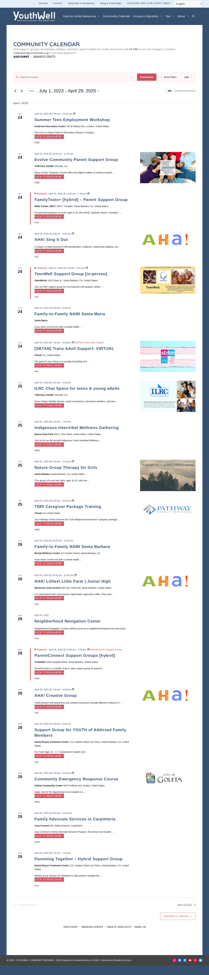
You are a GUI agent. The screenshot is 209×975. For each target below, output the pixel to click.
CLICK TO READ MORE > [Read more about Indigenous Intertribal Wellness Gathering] (49, 454)
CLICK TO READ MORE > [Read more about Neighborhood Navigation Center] (49, 642)
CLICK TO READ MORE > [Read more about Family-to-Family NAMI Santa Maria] (49, 340)
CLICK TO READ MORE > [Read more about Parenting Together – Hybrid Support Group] (49, 889)
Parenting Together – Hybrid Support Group (78, 868)
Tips (170, 16)
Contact (58, 3)
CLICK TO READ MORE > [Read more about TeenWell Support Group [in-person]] (49, 300)
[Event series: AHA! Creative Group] (73, 699)
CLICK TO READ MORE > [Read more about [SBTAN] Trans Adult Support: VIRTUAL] (49, 375)
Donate (43, 3)
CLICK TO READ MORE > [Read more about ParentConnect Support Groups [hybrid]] (49, 682)
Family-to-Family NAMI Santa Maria (69, 323)
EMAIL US (140, 936)
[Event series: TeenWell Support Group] (87, 277)
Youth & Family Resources (82, 16)
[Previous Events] (15, 100)
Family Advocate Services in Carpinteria (74, 828)
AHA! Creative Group (55, 705)
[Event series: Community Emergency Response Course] (73, 782)
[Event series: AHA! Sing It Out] (73, 243)
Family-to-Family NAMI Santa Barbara (72, 556)
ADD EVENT (21, 57)
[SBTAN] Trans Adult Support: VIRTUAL (74, 358)
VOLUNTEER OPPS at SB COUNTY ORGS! (148, 3)
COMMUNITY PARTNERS (42, 969)
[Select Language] (187, 4)
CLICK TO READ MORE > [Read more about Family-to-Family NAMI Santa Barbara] (49, 573)
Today (31, 100)
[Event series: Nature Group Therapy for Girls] (73, 471)
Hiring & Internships (111, 3)
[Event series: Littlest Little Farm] (75, 585)
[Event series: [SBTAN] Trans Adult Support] (88, 352)
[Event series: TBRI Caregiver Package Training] (73, 510)
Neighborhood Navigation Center (67, 631)
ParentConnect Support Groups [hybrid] (74, 665)
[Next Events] (22, 100)
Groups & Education (148, 16)
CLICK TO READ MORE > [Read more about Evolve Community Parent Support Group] (49, 186)
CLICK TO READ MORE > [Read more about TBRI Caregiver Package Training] (49, 533)
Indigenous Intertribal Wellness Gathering (76, 437)
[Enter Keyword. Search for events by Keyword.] (76, 77)
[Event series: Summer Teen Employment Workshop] (74, 123)
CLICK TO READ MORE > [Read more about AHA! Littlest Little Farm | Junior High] (49, 608)
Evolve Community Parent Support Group (76, 169)
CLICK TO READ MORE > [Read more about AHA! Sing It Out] (49, 260)
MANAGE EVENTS (44, 57)
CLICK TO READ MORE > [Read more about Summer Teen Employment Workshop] (49, 146)
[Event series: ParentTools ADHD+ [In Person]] (88, 203)
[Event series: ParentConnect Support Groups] (104, 659)
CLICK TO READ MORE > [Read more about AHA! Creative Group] (49, 716)
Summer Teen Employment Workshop (72, 129)
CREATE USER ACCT (119, 936)
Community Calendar (116, 16)
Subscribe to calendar (176, 925)
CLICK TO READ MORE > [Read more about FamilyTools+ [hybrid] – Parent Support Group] (49, 226)
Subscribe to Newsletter (81, 3)
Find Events (147, 77)
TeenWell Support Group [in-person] (70, 283)
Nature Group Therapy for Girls (65, 477)
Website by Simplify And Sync (116, 969)
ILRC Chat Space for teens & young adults (77, 398)
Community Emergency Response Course (76, 788)
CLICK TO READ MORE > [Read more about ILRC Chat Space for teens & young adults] (49, 415)
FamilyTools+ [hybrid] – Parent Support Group (81, 209)
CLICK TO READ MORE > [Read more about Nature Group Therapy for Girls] (49, 494)
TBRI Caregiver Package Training (67, 516)
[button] (193, 16)
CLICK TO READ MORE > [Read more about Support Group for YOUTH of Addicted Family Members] (49, 765)
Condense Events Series (185, 100)
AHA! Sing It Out (51, 249)
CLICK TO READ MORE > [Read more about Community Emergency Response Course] (49, 805)
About (184, 16)
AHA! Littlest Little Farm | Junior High (72, 590)
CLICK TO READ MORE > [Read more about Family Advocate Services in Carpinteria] (49, 845)
